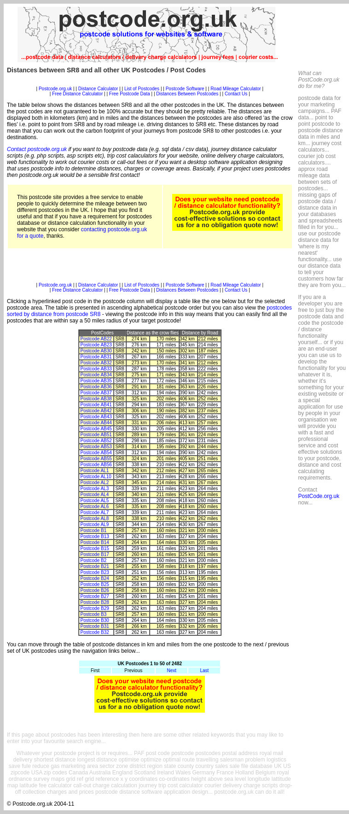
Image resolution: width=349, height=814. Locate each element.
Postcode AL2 (95, 482)
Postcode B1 (94, 530)
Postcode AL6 (95, 506)
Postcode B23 (95, 572)
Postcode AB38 (96, 398)
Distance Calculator (98, 88)
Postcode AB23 (96, 344)
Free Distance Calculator (77, 93)
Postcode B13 (95, 536)
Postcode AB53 (96, 446)
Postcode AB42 (96, 410)
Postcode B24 (95, 578)
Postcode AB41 (96, 404)
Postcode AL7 (95, 512)
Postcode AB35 (96, 380)
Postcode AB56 (96, 464)
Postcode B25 (95, 584)
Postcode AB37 (96, 392)
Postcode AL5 (95, 500)
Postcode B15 (95, 548)
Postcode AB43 (96, 416)
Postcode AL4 (95, 494)
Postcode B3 (94, 614)
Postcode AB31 (96, 356)
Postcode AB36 (96, 386)
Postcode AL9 (95, 524)
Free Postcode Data (129, 93)
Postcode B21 (95, 566)
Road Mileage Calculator (235, 88)
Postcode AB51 (96, 434)
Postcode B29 (95, 608)
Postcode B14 (95, 542)
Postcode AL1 (95, 470)
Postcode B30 (95, 620)
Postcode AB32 (96, 362)
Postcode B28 (95, 602)
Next (172, 670)
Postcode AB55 (96, 458)
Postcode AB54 (96, 452)
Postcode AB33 (96, 368)
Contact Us (237, 93)
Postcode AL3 (95, 488)
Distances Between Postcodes (187, 93)
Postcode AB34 (96, 374)
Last (204, 670)
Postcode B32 (95, 632)
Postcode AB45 (96, 428)
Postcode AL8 (95, 518)
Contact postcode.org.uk (37, 149)
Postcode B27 (95, 596)
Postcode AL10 (96, 476)
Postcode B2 (94, 560)
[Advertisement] (149, 82)
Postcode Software (185, 88)
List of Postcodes (141, 88)
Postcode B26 (95, 590)
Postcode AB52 (96, 440)
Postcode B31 (95, 626)
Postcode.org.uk (55, 88)
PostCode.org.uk (318, 496)
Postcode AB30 (96, 350)
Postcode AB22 (96, 338)
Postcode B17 (95, 554)
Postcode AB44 (96, 422)
